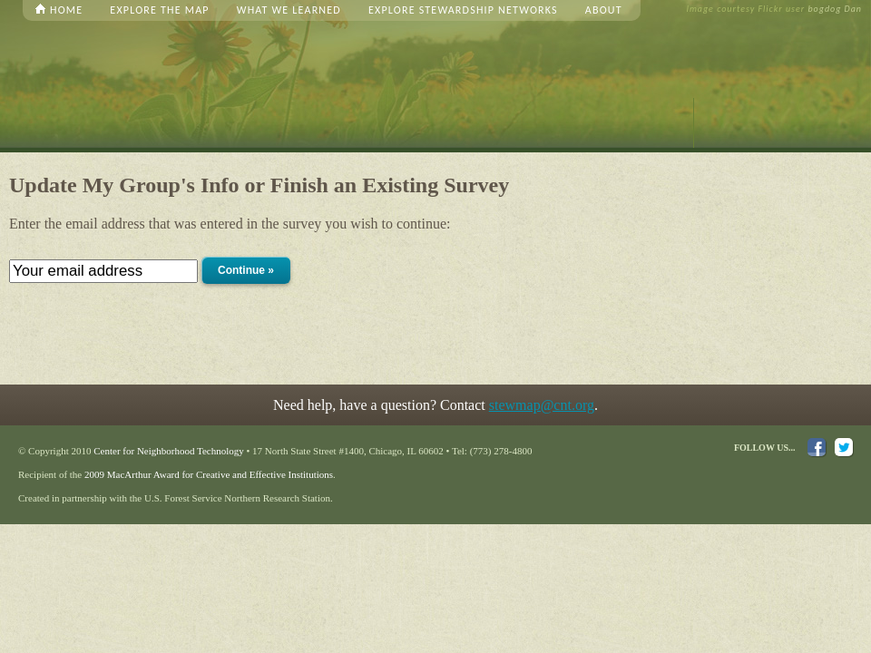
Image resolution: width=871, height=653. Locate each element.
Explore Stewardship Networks (463, 10)
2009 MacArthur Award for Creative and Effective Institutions (208, 474)
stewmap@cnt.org (541, 405)
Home (66, 10)
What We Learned (289, 10)
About (603, 10)
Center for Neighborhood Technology (168, 450)
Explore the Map (159, 10)
